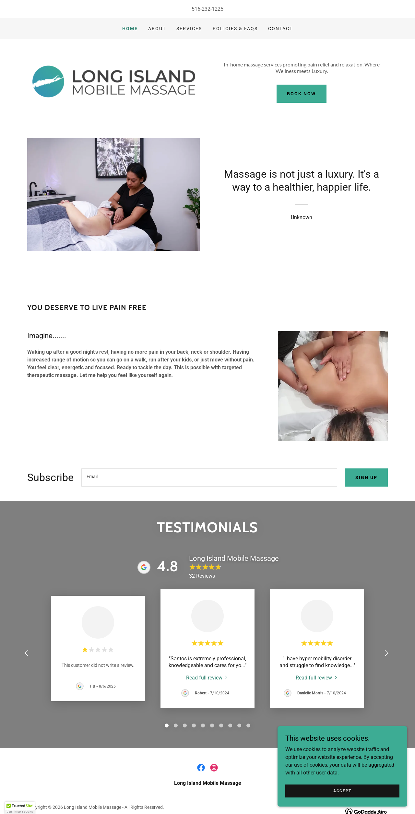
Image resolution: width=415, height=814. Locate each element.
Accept (342, 790)
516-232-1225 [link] (207, 9)
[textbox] (209, 477)
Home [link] (130, 28)
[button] (20, 808)
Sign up (366, 477)
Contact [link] (280, 28)
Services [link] (189, 28)
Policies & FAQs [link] (235, 28)
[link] (207, 677)
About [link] (157, 28)
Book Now (301, 93)
